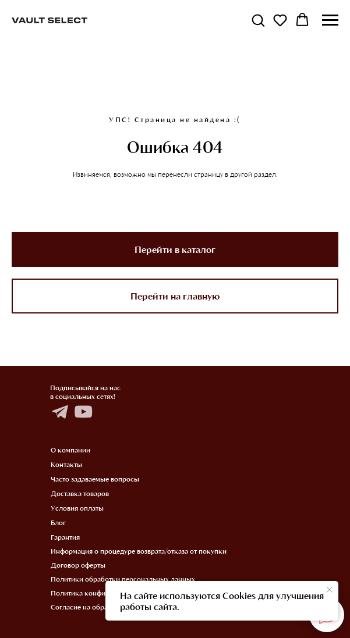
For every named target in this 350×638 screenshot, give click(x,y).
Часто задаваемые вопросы (95, 479)
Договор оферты (78, 565)
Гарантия (65, 537)
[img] (59, 412)
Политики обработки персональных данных (123, 579)
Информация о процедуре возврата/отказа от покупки (139, 551)
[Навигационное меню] (330, 20)
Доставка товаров (80, 493)
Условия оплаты (77, 508)
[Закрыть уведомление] (329, 590)
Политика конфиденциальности (103, 593)
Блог (58, 522)
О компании (70, 449)
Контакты (66, 464)
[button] (258, 20)
